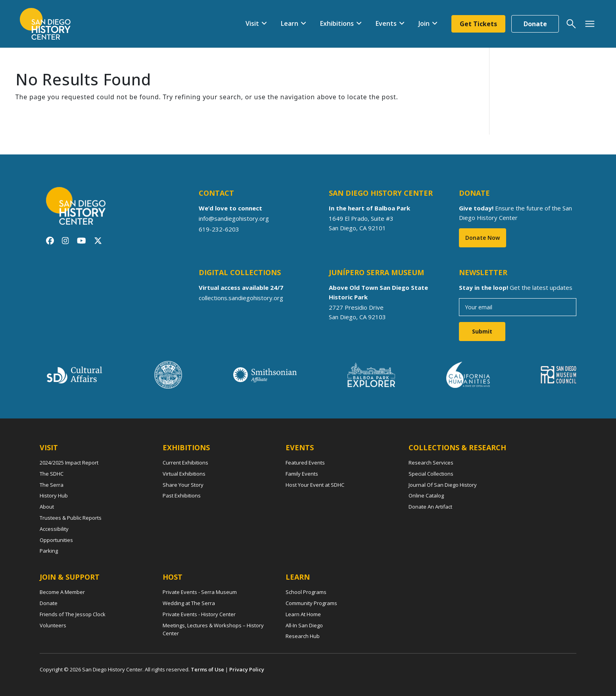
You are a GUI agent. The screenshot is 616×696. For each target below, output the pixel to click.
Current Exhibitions (185, 462)
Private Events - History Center (199, 614)
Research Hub (303, 636)
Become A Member (62, 592)
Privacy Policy (246, 669)
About (47, 506)
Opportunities (56, 540)
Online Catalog (426, 495)
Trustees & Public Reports (71, 517)
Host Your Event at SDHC (315, 484)
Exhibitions (337, 23)
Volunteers (53, 625)
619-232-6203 (219, 229)
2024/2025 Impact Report (69, 462)
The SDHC (51, 473)
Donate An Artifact (430, 506)
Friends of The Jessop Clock (73, 614)
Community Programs (311, 603)
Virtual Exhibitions (184, 473)
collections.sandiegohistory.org (241, 298)
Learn (289, 23)
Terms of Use (207, 669)
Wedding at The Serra (189, 603)
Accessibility (54, 528)
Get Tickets (478, 23)
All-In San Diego (304, 625)
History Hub (54, 495)
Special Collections (431, 473)
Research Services (431, 462)
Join (424, 23)
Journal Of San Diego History (443, 484)
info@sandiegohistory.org (234, 218)
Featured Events (305, 462)
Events (386, 23)
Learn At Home (303, 614)
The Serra (51, 484)
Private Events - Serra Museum (200, 592)
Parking (49, 550)
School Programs (306, 592)
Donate (535, 23)
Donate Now (482, 237)
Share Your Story (183, 484)
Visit (252, 23)
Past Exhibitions (182, 495)
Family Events (302, 473)
